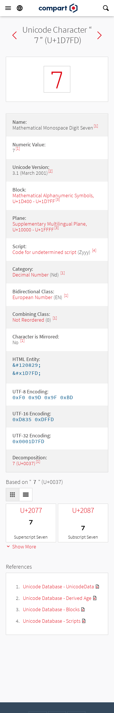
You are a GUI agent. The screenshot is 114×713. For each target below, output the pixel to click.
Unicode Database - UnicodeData (58, 586)
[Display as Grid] (12, 494)
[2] (50, 171)
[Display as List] (25, 494)
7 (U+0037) (23, 463)
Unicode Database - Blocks (51, 609)
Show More (21, 546)
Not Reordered (28, 319)
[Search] (106, 8)
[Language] (19, 8)
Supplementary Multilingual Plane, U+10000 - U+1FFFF (49, 226)
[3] (58, 199)
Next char (99, 35)
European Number (32, 297)
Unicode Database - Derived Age (57, 598)
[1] (96, 126)
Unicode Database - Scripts (51, 621)
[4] (94, 250)
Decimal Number (30, 274)
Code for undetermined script (44, 252)
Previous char (14, 35)
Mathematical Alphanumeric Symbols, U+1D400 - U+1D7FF (53, 198)
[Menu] (8, 8)
